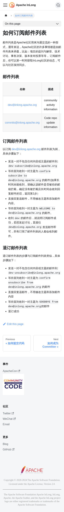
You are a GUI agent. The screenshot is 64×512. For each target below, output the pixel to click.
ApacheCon (11, 371)
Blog (5, 444)
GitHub (8, 449)
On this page (12, 23)
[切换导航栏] (5, 5)
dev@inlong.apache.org (22, 104)
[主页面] (6, 15)
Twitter (8, 413)
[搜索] (58, 5)
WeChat (9, 418)
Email (6, 424)
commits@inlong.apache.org (22, 122)
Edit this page (13, 324)
